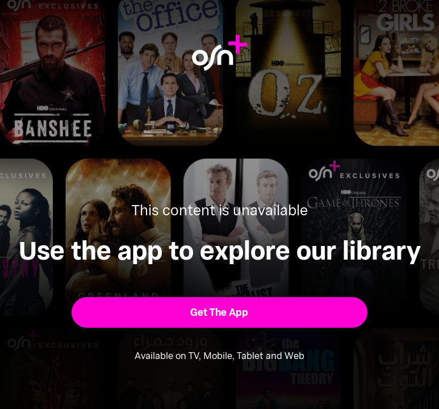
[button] (220, 312)
